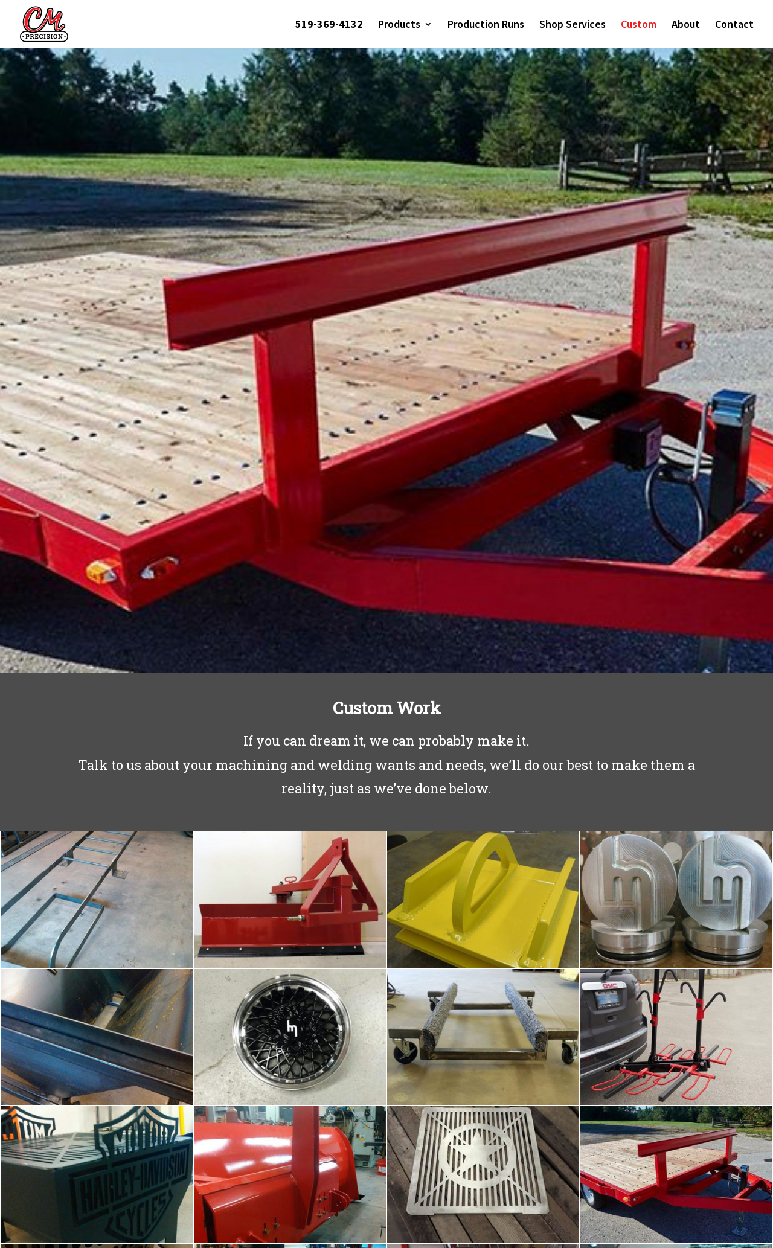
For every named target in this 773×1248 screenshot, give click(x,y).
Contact (734, 25)
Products (399, 25)
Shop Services (572, 25)
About (686, 25)
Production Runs (485, 25)
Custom (638, 25)
